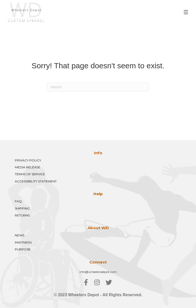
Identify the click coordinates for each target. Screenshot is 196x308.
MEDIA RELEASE (27, 167)
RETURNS (22, 215)
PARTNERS (23, 242)
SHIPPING (22, 208)
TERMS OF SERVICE (30, 174)
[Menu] (186, 12)
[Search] (98, 87)
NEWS (19, 235)
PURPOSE (23, 249)
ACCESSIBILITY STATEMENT (36, 181)
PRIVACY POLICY (28, 160)
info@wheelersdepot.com (98, 272)
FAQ (18, 201)
